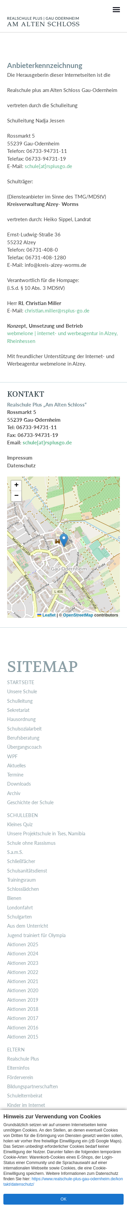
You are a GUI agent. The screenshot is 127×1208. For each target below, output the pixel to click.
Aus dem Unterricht (27, 926)
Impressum (20, 458)
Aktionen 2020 (22, 990)
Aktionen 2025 (22, 944)
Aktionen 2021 (22, 981)
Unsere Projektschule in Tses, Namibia (46, 833)
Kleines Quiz (20, 824)
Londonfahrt (20, 907)
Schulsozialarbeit (24, 728)
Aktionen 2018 (22, 1009)
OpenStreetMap (78, 615)
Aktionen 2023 (22, 963)
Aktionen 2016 (22, 1027)
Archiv (13, 793)
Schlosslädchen (23, 889)
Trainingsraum (21, 880)
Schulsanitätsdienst (27, 871)
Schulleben (22, 815)
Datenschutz (21, 465)
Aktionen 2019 (22, 1000)
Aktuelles (16, 765)
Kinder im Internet (26, 1105)
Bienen (14, 898)
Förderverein (20, 1077)
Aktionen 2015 (22, 1037)
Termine (15, 774)
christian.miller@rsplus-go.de (57, 310)
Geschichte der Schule (30, 802)
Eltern (16, 1049)
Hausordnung (21, 719)
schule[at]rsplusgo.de (48, 166)
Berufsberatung (23, 738)
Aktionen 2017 (22, 1018)
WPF (12, 756)
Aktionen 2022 (22, 972)
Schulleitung (20, 701)
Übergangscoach (24, 747)
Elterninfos (18, 1068)
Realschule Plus (23, 1059)
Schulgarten (19, 917)
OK (63, 1199)
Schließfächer (21, 861)
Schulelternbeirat (24, 1095)
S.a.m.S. (15, 852)
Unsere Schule (22, 691)
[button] (64, 540)
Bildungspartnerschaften (32, 1086)
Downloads (19, 784)
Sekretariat (18, 710)
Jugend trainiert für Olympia (36, 935)
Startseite (21, 682)
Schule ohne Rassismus (31, 843)
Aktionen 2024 (22, 953)
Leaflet (46, 615)
